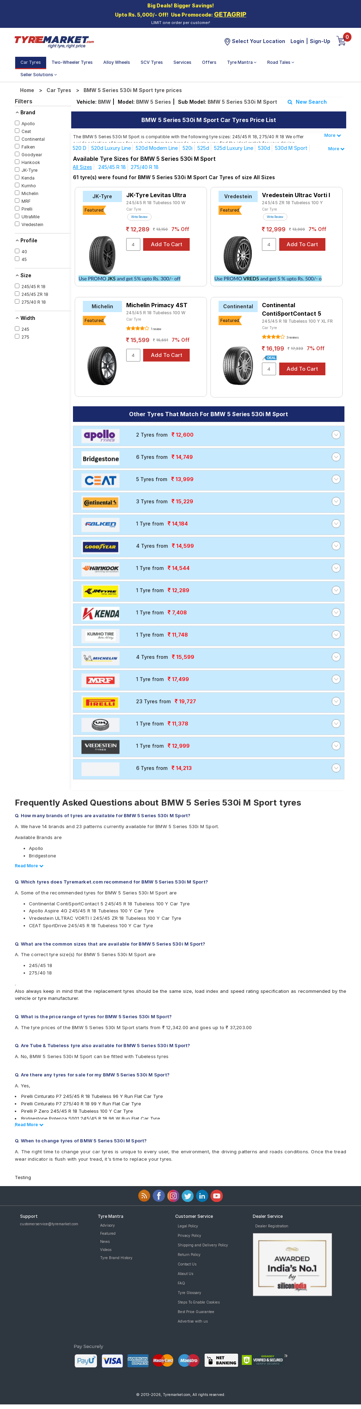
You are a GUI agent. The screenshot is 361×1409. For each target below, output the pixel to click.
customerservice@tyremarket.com (49, 1224)
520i (187, 148)
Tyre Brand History (116, 1258)
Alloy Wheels (116, 62)
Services (182, 62)
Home (27, 90)
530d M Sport (291, 148)
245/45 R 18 (112, 167)
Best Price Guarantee (196, 1312)
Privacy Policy (189, 1235)
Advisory (107, 1225)
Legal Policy (188, 1226)
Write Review (139, 217)
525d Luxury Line (233, 148)
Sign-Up (320, 41)
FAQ (181, 1283)
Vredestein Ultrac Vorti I (296, 195)
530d (264, 148)
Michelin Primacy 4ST (157, 305)
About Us (185, 1273)
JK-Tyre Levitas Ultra (156, 195)
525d (203, 148)
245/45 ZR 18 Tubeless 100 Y (292, 202)
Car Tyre (133, 209)
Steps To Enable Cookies (199, 1302)
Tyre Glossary (189, 1292)
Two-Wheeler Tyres (72, 62)
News (105, 1241)
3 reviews (292, 337)
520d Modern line (157, 148)
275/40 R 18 (145, 167)
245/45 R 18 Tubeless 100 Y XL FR (297, 321)
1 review (155, 329)
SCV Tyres (152, 62)
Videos (105, 1249)
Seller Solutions (38, 74)
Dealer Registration (271, 1226)
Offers (209, 62)
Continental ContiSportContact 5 (291, 309)
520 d (79, 148)
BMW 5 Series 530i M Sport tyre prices (133, 90)
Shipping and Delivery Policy (203, 1245)
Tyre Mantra (242, 62)
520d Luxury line (111, 148)
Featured (108, 1233)
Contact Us (187, 1264)
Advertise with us (193, 1321)
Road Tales (280, 62)
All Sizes (82, 167)
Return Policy (189, 1254)
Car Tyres (30, 62)
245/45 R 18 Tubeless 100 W (155, 202)
